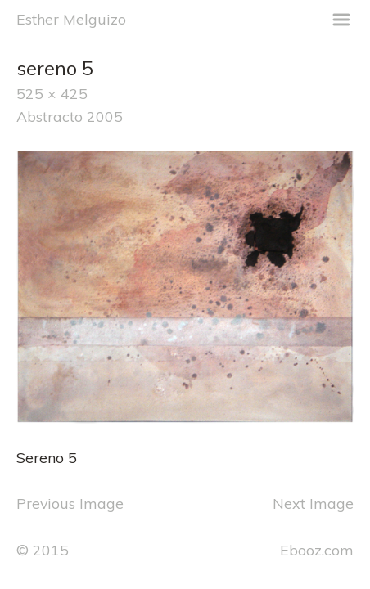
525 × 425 (52, 93)
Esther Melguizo (71, 19)
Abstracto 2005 (69, 116)
